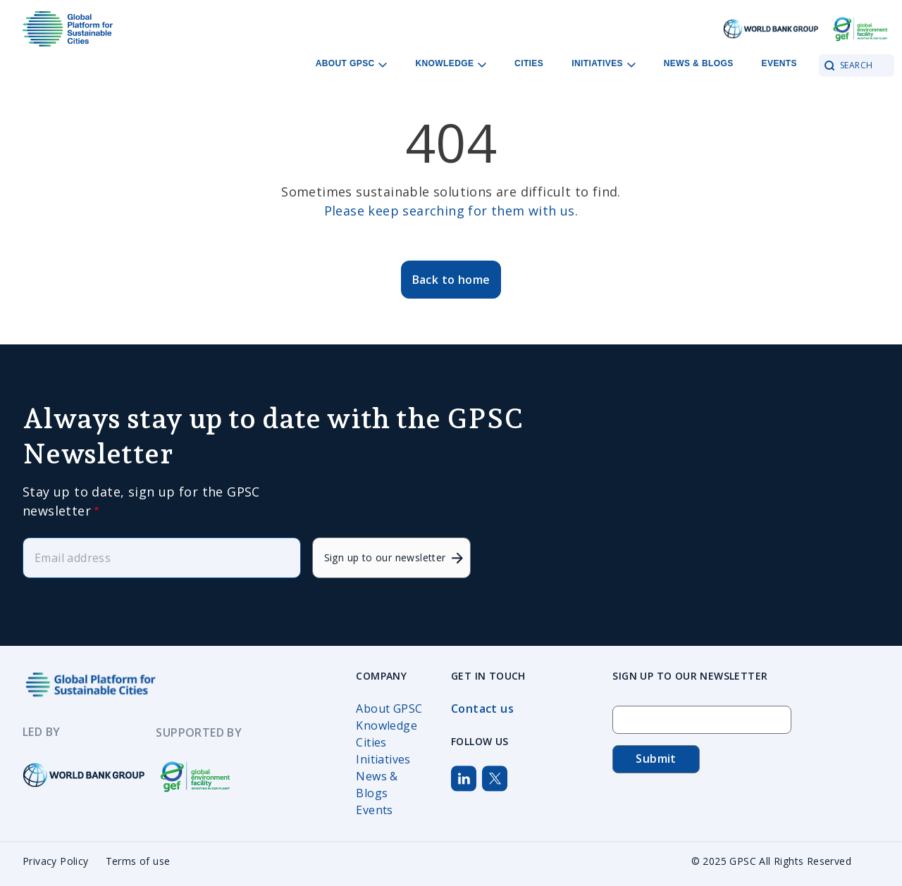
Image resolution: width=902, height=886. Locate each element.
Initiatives (383, 759)
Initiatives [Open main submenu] (604, 63)
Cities (528, 63)
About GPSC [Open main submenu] (352, 63)
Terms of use (138, 861)
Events (779, 63)
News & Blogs (699, 63)
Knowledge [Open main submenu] (450, 63)
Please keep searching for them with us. (451, 210)
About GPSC (389, 708)
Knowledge (386, 725)
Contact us (482, 708)
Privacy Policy (56, 861)
